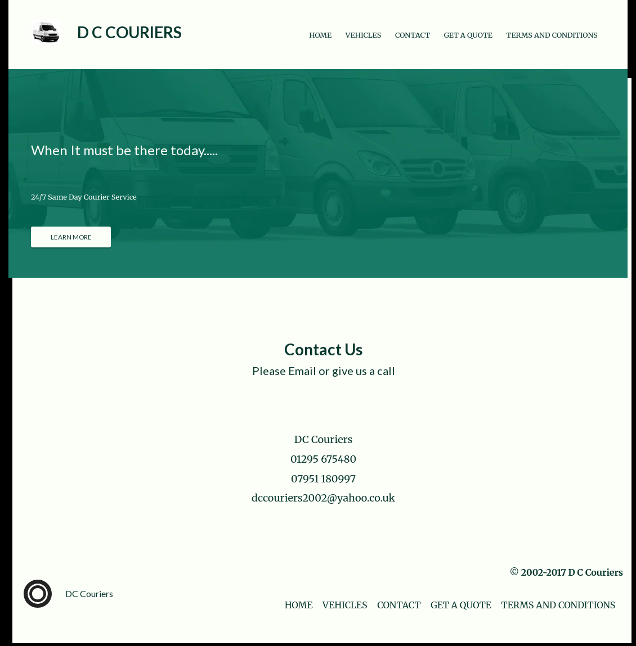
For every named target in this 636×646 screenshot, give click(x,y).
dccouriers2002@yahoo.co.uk (323, 497)
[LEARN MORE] (71, 237)
